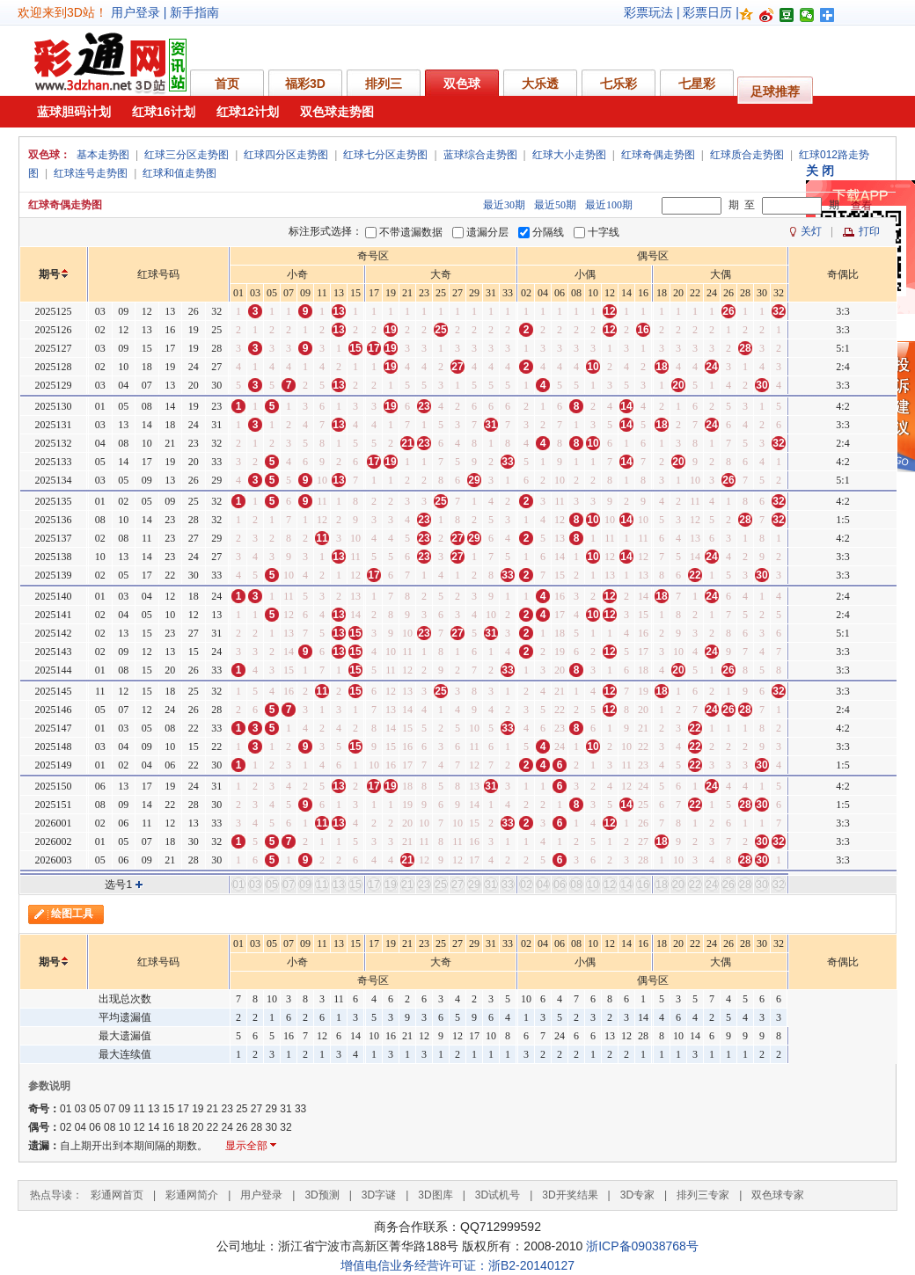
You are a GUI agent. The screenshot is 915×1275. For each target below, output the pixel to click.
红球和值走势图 (179, 173)
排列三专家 (703, 1195)
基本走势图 (103, 155)
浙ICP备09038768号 (642, 1246)
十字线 (603, 232)
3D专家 (637, 1195)
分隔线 (548, 232)
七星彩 (696, 83)
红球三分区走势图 (186, 155)
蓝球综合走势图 (480, 155)
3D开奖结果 (569, 1195)
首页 (227, 83)
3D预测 (321, 1195)
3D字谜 (379, 1195)
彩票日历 (707, 12)
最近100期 (609, 205)
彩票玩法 (648, 12)
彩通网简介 (191, 1195)
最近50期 (555, 205)
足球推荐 (775, 91)
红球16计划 (163, 112)
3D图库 (435, 1195)
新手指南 (194, 12)
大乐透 (540, 83)
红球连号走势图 (91, 173)
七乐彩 (618, 83)
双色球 (461, 83)
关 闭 (820, 171)
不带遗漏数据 (411, 232)
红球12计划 (248, 112)
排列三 (383, 83)
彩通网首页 (117, 1195)
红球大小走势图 (569, 155)
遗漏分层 (487, 232)
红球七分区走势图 (385, 155)
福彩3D (305, 83)
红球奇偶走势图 (658, 155)
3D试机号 (497, 1195)
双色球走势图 (337, 112)
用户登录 (135, 12)
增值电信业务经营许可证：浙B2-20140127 (457, 1265)
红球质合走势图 (747, 155)
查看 (861, 206)
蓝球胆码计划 (74, 112)
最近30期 (504, 205)
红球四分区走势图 (286, 155)
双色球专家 (777, 1195)
